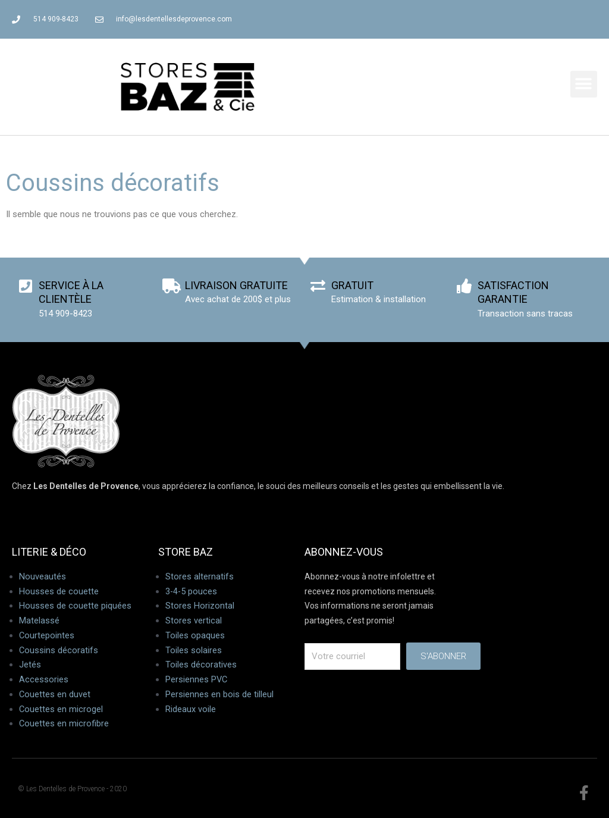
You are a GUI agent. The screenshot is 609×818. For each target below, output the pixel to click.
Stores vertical (193, 620)
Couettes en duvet (55, 694)
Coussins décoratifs (59, 650)
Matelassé (39, 620)
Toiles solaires (193, 650)
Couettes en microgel (61, 709)
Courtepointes (47, 635)
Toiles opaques (195, 635)
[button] (583, 84)
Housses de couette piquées (75, 605)
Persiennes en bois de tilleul (219, 694)
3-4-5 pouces (191, 591)
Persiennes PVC (196, 679)
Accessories (43, 679)
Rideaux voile (190, 709)
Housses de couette (59, 591)
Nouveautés (42, 576)
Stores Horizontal (199, 605)
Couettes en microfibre (64, 723)
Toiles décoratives (201, 664)
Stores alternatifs (199, 576)
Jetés (30, 664)
